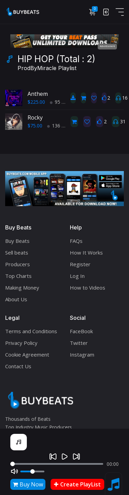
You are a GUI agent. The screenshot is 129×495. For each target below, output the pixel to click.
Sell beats (16, 252)
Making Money (22, 287)
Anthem (38, 94)
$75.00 (35, 125)
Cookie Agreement (27, 354)
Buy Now (28, 484)
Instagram (82, 354)
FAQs (76, 240)
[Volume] (32, 471)
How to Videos (87, 287)
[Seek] (56, 464)
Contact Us (18, 366)
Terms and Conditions (31, 331)
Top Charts (18, 275)
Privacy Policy (21, 342)
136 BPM (60, 125)
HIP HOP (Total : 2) (56, 63)
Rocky (35, 117)
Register (80, 264)
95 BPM (61, 102)
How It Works (86, 252)
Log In (77, 275)
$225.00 (36, 102)
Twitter (79, 342)
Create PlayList (77, 484)
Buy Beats (17, 240)
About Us (16, 299)
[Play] (65, 456)
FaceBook (81, 331)
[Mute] (14, 471)
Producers (17, 264)
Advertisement (107, 46)
